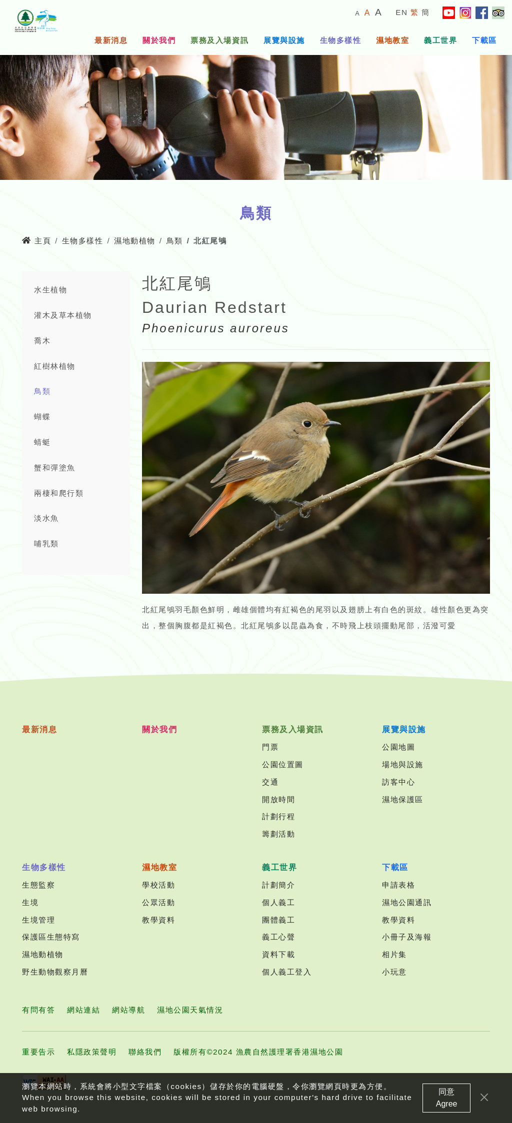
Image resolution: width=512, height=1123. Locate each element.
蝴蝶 (42, 416)
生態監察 (38, 885)
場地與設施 (403, 764)
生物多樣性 (341, 40)
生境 (30, 902)
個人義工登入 (287, 972)
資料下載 (278, 954)
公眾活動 (158, 902)
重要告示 (38, 1052)
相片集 (394, 954)
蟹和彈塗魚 (55, 467)
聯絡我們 (145, 1052)
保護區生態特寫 (51, 937)
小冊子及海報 (407, 937)
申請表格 (398, 885)
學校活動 (158, 885)
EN (402, 12)
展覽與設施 (284, 40)
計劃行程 (278, 816)
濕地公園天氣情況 (190, 1010)
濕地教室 (392, 40)
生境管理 (38, 920)
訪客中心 (398, 782)
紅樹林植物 (55, 366)
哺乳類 (46, 543)
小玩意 (394, 972)
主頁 (36, 240)
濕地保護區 (403, 799)
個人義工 (278, 902)
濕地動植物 (135, 240)
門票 (270, 747)
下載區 (484, 40)
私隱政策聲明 (91, 1052)
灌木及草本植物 (63, 315)
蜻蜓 (42, 442)
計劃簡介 (278, 885)
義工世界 (440, 40)
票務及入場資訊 (219, 40)
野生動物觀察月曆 (55, 972)
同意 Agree (447, 1102)
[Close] (484, 1101)
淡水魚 (46, 518)
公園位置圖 (283, 764)
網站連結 (83, 1010)
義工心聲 (278, 937)
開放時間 (278, 799)
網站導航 (128, 1010)
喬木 (42, 340)
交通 (270, 782)
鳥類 (174, 240)
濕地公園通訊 (407, 902)
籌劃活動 (278, 834)
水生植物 (50, 289)
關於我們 (159, 40)
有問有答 (38, 1010)
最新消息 (111, 40)
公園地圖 (398, 747)
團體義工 (278, 920)
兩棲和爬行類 (59, 493)
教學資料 (158, 920)
